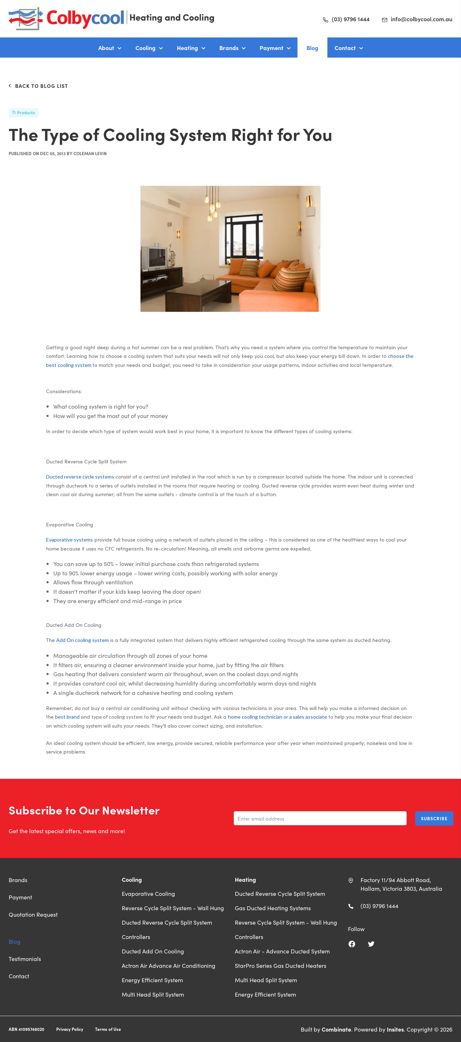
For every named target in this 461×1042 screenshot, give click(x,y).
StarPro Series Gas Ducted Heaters (280, 965)
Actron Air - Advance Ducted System (282, 951)
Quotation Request (33, 914)
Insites (395, 1029)
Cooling (145, 47)
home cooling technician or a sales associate (277, 717)
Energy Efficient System (152, 980)
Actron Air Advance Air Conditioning (168, 965)
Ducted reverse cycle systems (80, 476)
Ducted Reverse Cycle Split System (167, 922)
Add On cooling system (82, 640)
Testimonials (25, 958)
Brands (228, 47)
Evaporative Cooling (148, 893)
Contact (345, 47)
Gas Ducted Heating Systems (273, 908)
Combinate (336, 1029)
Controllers (136, 936)
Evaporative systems (69, 539)
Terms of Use (108, 1029)
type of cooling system (117, 717)
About (106, 47)
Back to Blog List (38, 85)
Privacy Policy (69, 1029)
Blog (312, 47)
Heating (187, 47)
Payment (271, 47)
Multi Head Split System (153, 994)
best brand (68, 717)
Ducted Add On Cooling (153, 951)
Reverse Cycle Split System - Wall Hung (173, 908)
